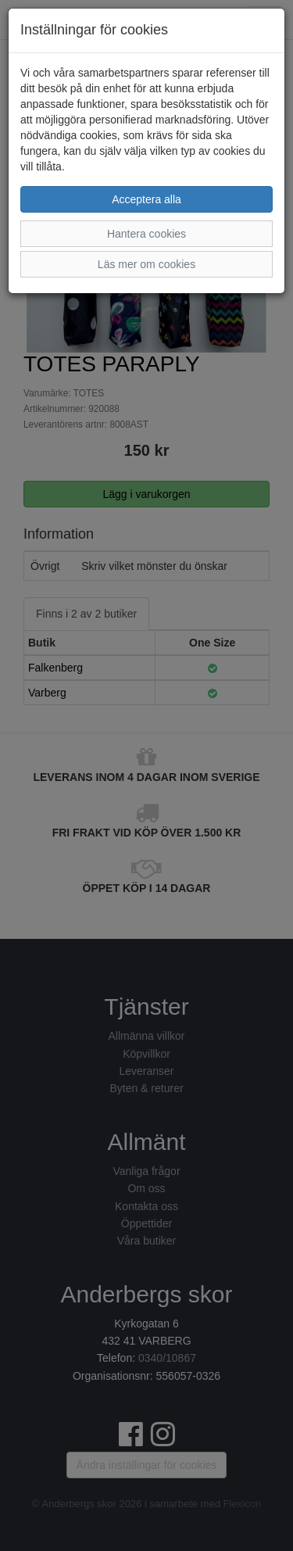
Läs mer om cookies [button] (146, 264)
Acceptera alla (146, 199)
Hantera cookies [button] (146, 233)
